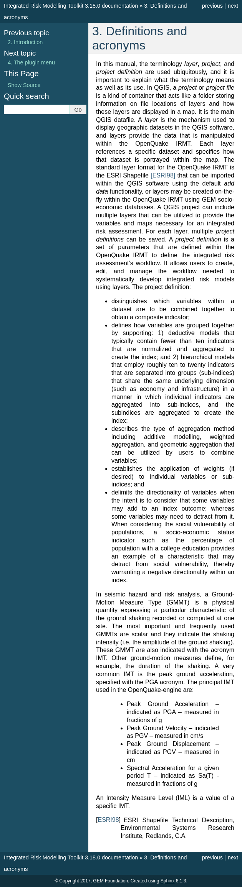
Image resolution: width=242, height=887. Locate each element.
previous (212, 6)
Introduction (25, 42)
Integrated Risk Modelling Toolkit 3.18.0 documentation (71, 6)
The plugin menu (31, 62)
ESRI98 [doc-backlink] (108, 819)
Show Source (24, 85)
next (233, 6)
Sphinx (168, 881)
